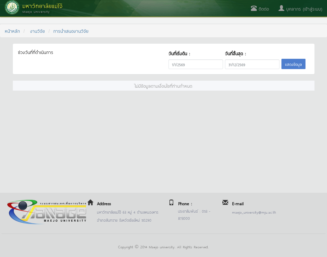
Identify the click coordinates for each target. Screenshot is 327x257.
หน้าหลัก (12, 30)
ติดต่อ (260, 8)
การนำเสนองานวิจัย (71, 30)
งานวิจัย (37, 30)
